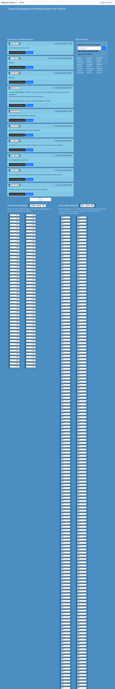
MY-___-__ (65, 632)
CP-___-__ (82, 303)
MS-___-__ (82, 623)
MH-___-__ (65, 611)
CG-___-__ (65, 294)
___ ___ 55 (30, 295)
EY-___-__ (82, 386)
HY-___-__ (65, 492)
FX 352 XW (80, 70)
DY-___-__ (65, 352)
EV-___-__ (65, 383)
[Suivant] (49, 197)
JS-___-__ (65, 520)
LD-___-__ (82, 568)
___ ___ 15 (14, 234)
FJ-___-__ (82, 401)
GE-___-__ (65, 431)
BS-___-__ (82, 273)
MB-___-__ (65, 602)
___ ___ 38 (14, 271)
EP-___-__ (82, 373)
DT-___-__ (65, 346)
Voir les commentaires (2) (17, 134)
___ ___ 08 (30, 222)
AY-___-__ (82, 246)
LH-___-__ (82, 574)
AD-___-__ (82, 218)
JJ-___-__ (65, 507)
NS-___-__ (65, 660)
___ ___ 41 (30, 274)
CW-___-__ (82, 313)
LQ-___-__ (65, 587)
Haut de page (109, 681)
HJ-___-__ (82, 471)
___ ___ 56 (14, 298)
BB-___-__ (65, 252)
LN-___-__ (65, 584)
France (18, 681)
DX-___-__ (82, 349)
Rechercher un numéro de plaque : (89, 45)
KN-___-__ (82, 547)
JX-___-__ (65, 526)
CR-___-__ (82, 306)
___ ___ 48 (14, 286)
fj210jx (98, 66)
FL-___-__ (82, 404)
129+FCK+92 (80, 62)
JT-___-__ (82, 520)
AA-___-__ (65, 215)
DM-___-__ (65, 337)
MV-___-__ (82, 626)
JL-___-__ (65, 510)
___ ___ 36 (14, 268)
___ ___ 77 (30, 329)
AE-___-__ (65, 221)
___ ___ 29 (30, 256)
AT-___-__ (82, 240)
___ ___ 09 (14, 225)
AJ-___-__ (65, 227)
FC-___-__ (82, 392)
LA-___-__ (65, 565)
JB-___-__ (82, 495)
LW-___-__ (82, 593)
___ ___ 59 (30, 301)
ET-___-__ (82, 380)
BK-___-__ (65, 264)
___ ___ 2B (14, 243)
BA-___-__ (82, 249)
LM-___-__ (82, 580)
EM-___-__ (82, 370)
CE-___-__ (65, 291)
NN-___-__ (65, 654)
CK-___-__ (82, 297)
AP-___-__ (82, 233)
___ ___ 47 (30, 283)
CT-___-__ (82, 310)
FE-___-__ (82, 395)
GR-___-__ (82, 447)
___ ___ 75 (30, 326)
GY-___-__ (82, 456)
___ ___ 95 (30, 356)
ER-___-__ (82, 376)
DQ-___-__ (82, 340)
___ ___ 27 (30, 253)
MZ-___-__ (82, 632)
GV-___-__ (65, 453)
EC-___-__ (65, 358)
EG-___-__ (65, 364)
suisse (26, 681)
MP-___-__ (65, 620)
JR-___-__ (82, 517)
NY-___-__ (82, 666)
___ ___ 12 (30, 228)
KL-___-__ (82, 544)
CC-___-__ (65, 288)
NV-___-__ (65, 663)
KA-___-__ (82, 529)
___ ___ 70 (14, 320)
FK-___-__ (65, 404)
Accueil (21, 2)
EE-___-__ (65, 361)
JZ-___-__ (65, 529)
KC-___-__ (82, 532)
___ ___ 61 (30, 304)
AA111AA (99, 72)
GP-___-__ (82, 443)
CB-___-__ (82, 285)
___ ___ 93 (30, 353)
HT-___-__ (65, 486)
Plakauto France (9, 2)
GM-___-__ (82, 440)
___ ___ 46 (14, 283)
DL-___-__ (82, 334)
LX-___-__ (65, 596)
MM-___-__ (65, 617)
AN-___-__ (65, 233)
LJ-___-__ (65, 577)
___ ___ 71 (30, 320)
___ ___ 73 (30, 323)
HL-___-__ (82, 474)
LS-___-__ (65, 590)
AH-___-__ (82, 224)
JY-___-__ (82, 526)
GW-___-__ (82, 453)
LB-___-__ (82, 565)
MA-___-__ (82, 599)
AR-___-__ (82, 236)
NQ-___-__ (65, 657)
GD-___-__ (82, 428)
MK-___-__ (65, 614)
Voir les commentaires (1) (17, 52)
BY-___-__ (65, 282)
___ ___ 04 (30, 216)
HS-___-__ (82, 483)
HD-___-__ (65, 465)
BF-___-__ (65, 258)
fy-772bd (89, 58)
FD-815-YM (100, 64)
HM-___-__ (65, 477)
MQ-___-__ (82, 620)
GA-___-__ (65, 425)
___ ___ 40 (14, 274)
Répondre (29, 52)
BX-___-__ (82, 279)
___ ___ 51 (30, 289)
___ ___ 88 (14, 347)
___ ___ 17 (14, 237)
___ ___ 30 (14, 259)
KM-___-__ (65, 547)
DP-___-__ (65, 340)
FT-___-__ (65, 416)
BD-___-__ (65, 255)
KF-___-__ (65, 538)
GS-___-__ (65, 450)
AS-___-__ (65, 240)
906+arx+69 (80, 72)
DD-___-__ (65, 325)
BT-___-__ (65, 276)
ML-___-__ (82, 614)
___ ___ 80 (14, 335)
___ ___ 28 (14, 256)
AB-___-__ (82, 215)
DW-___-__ (65, 349)
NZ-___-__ (65, 669)
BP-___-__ (65, 270)
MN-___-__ (82, 617)
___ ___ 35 (30, 265)
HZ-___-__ (82, 492)
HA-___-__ (82, 459)
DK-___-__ (65, 334)
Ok (103, 48)
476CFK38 (89, 70)
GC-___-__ (65, 428)
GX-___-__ (65, 456)
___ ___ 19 (14, 240)
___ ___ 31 (30, 259)
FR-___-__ (65, 413)
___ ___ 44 (14, 280)
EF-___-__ (82, 361)
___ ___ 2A (30, 240)
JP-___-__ (82, 513)
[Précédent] (31, 197)
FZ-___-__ (82, 422)
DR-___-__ (65, 343)
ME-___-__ (82, 605)
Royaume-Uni (37, 681)
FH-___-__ (65, 401)
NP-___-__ (82, 654)
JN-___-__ (65, 513)
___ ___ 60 (14, 304)
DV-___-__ (82, 346)
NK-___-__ (82, 647)
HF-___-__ (65, 468)
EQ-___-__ (65, 376)
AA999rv (79, 58)
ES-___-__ (65, 380)
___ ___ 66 (14, 313)
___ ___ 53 (30, 292)
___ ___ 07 (14, 222)
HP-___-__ (65, 480)
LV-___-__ (65, 593)
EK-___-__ (82, 367)
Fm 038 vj (79, 66)
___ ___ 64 (14, 310)
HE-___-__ (82, 465)
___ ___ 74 (14, 326)
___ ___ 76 (14, 329)
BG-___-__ (82, 258)
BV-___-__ (82, 276)
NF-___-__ (82, 641)
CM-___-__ (82, 300)
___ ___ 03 (14, 216)
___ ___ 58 (14, 301)
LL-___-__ (65, 580)
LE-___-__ (65, 571)
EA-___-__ (65, 355)
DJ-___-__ (82, 331)
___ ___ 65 (30, 310)
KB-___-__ (65, 532)
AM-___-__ (82, 230)
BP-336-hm (100, 58)
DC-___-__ (82, 322)
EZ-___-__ (65, 389)
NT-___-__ (82, 660)
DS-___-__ (82, 343)
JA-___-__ (65, 495)
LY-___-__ (82, 596)
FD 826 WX (90, 64)
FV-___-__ (82, 416)
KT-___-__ (65, 556)
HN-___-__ (82, 477)
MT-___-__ (65, 626)
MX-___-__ (82, 629)
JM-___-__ (82, 510)
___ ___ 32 (14, 262)
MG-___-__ (82, 608)
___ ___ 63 (30, 307)
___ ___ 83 (30, 338)
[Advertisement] (57, 24)
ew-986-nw (100, 68)
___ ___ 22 (14, 246)
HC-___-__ (82, 462)
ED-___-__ (82, 358)
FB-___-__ (65, 392)
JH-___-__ (82, 504)
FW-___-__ (65, 419)
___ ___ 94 (14, 356)
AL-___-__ (65, 230)
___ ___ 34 (14, 265)
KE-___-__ (82, 535)
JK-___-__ (82, 507)
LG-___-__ (65, 574)
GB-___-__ (82, 425)
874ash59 (79, 64)
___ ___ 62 (14, 307)
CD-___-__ (82, 288)
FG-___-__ (82, 398)
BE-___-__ (82, 255)
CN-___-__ (65, 303)
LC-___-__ (65, 568)
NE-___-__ (65, 641)
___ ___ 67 (30, 313)
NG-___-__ (65, 644)
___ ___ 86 (14, 344)
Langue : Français (106, 2)
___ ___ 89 (30, 347)
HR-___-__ (65, 483)
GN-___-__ (65, 443)
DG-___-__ (82, 328)
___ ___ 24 (14, 250)
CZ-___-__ (65, 319)
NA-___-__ (65, 635)
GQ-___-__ (65, 447)
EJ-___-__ (65, 367)
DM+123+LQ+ (90, 68)
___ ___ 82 (14, 338)
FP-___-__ (65, 410)
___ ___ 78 (14, 332)
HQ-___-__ (82, 480)
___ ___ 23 (30, 246)
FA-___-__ (82, 389)
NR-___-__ (82, 657)
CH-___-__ (82, 294)
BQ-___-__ (82, 270)
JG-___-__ (65, 504)
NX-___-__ (65, 666)
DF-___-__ (65, 328)
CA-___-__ (65, 285)
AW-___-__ (82, 243)
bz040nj (89, 60)
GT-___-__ (82, 450)
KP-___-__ (65, 550)
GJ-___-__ (65, 437)
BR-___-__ (65, 273)
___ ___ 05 (14, 219)
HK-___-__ (65, 474)
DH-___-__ (65, 331)
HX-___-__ (82, 489)
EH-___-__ (82, 364)
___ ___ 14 (30, 231)
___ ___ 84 (14, 341)
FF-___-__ (65, 398)
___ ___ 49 (30, 286)
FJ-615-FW (79, 60)
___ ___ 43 (30, 277)
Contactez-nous (98, 681)
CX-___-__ (65, 316)
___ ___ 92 (14, 353)
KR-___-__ (65, 553)
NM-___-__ (82, 650)
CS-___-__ (65, 310)
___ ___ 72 (14, 323)
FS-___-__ (82, 413)
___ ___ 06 (30, 219)
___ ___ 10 (30, 225)
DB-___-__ (65, 322)
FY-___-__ (65, 422)
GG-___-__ (65, 434)
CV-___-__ (65, 313)
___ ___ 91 (30, 350)
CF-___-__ (82, 291)
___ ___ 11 (14, 228)
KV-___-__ (82, 556)
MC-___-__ (82, 602)
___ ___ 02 (30, 213)
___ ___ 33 (30, 262)
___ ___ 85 (30, 341)
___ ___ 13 (14, 231)
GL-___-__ (65, 440)
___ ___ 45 (30, 280)
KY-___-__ (65, 562)
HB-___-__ (65, 462)
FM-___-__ (65, 407)
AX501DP (99, 60)
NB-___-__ (82, 635)
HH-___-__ (65, 471)
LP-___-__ (82, 584)
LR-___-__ (82, 587)
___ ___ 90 (14, 350)
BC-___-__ (82, 252)
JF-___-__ (82, 501)
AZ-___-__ (65, 249)
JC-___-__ (65, 498)
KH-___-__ (65, 541)
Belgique (9, 681)
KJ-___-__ (82, 541)
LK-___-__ (82, 577)
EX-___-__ (65, 386)
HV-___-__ (82, 486)
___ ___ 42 (14, 277)
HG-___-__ (82, 468)
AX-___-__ (65, 246)
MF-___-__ (65, 608)
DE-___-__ (82, 325)
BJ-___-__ (82, 261)
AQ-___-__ (65, 236)
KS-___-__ (82, 553)
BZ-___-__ (82, 282)
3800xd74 (89, 62)
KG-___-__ (82, 538)
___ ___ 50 (14, 289)
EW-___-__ (82, 383)
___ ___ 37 (30, 268)
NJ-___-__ (65, 647)
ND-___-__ (82, 638)
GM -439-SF (80, 68)
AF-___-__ (82, 221)
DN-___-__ (82, 337)
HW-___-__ (65, 489)
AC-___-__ (65, 218)
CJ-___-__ (65, 297)
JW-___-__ (82, 523)
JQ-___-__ (65, 517)
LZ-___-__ (65, 599)
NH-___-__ (82, 644)
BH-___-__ (65, 261)
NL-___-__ (65, 650)
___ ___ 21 (30, 243)
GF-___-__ (82, 431)
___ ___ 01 (14, 213)
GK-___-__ (82, 437)
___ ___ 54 (14, 295)
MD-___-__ (65, 605)
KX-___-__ (82, 559)
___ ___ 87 (30, 344)
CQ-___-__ (65, 306)
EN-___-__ (65, 373)
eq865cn (89, 66)
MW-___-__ (65, 629)
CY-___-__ (82, 316)
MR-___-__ (65, 623)
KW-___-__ (65, 559)
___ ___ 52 (14, 292)
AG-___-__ (65, 224)
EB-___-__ (82, 355)
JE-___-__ (65, 501)
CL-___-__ (65, 300)
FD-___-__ (65, 395)
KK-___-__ (65, 544)
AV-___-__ (65, 243)
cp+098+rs (99, 70)
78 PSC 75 (89, 72)
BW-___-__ (65, 279)
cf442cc (99, 62)
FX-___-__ (82, 419)
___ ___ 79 (30, 332)
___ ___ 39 (30, 271)
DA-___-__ (82, 319)
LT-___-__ (82, 590)
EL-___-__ (65, 370)
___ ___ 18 (30, 237)
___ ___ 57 (30, 298)
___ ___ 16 (30, 234)
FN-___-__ (82, 407)
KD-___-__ (65, 535)
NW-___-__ (82, 663)
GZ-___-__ (65, 459)
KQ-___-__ (82, 550)
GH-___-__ (82, 434)
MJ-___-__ (82, 611)
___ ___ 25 (30, 250)
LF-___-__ (82, 571)
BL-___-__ (82, 264)
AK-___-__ (82, 227)
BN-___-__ (82, 267)
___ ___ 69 (30, 317)
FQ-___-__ (82, 410)
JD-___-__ (82, 498)
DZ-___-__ (82, 352)
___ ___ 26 (14, 253)
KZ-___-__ (82, 562)
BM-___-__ (65, 267)
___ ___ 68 (14, 317)
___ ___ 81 (30, 335)
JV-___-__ (65, 523)
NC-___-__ (65, 638)
